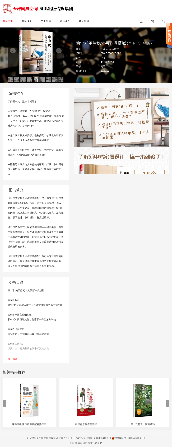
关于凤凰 (46, 21)
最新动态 (65, 21)
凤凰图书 (8, 21)
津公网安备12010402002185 (129, 438)
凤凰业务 (27, 21)
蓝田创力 (82, 442)
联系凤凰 (84, 21)
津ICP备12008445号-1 (99, 438)
